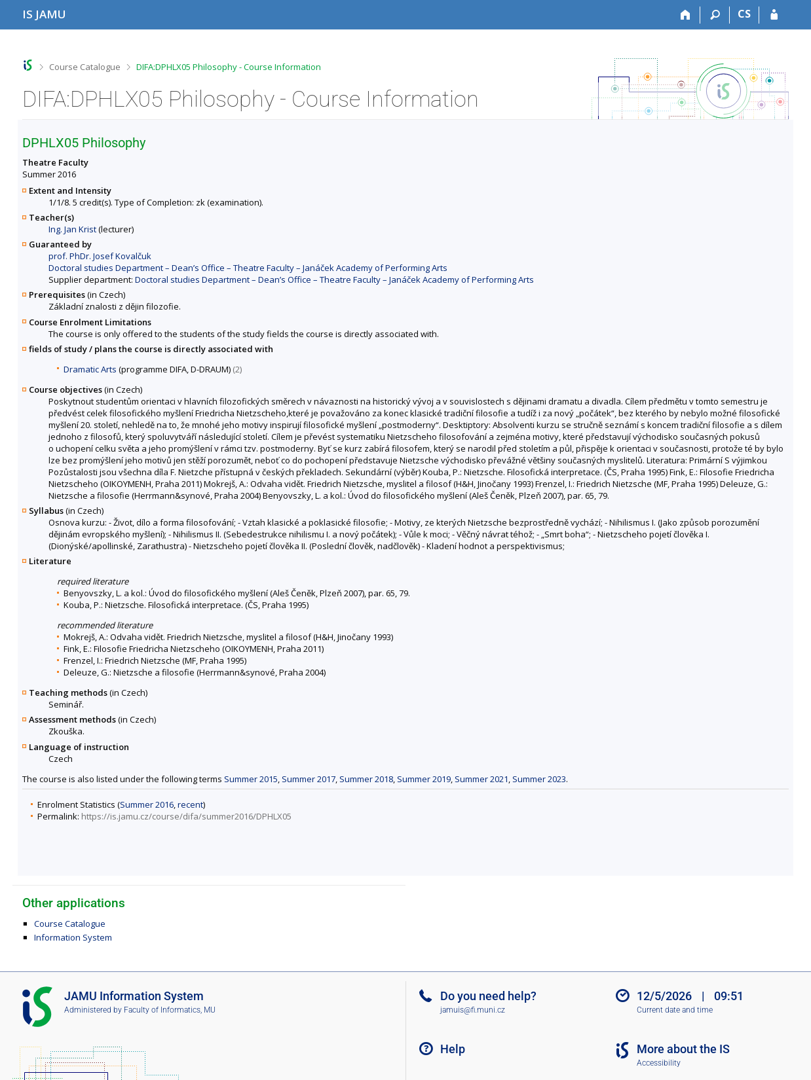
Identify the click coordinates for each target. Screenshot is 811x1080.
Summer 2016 (147, 804)
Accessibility (659, 1063)
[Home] (685, 15)
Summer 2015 (251, 779)
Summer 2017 (308, 779)
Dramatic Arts (90, 369)
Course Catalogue (85, 67)
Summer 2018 (366, 779)
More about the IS (683, 1049)
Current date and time (675, 1010)
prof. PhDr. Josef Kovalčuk (99, 256)
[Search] (715, 15)
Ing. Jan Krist (72, 229)
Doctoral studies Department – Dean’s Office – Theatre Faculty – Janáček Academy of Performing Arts (247, 268)
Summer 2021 (481, 779)
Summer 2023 (539, 779)
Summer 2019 (424, 779)
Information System (73, 937)
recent (190, 804)
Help (452, 1049)
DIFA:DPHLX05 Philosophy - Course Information (228, 67)
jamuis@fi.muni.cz (472, 1010)
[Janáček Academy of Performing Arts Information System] (44, 14)
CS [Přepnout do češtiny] (744, 14)
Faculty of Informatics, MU (170, 1010)
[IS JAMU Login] (774, 15)
